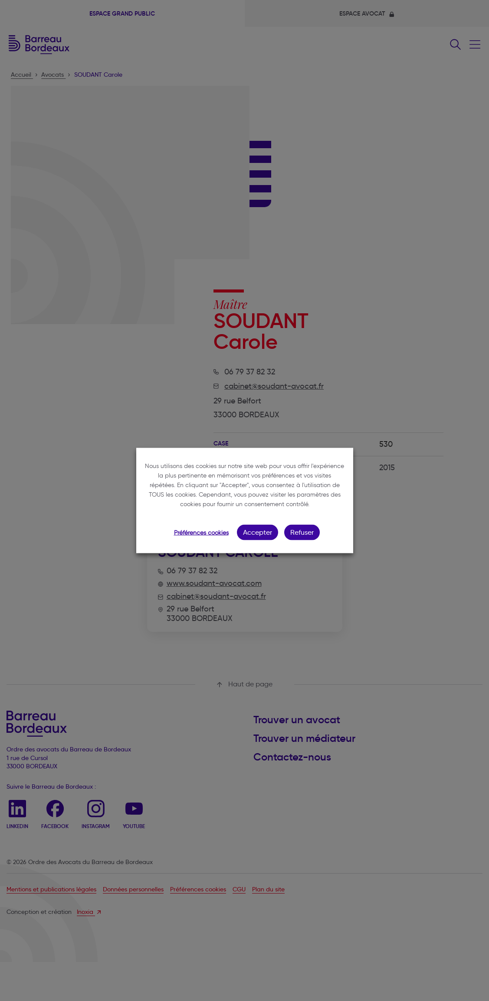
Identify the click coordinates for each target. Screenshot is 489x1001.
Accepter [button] (257, 532)
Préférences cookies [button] (201, 532)
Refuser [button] (302, 532)
